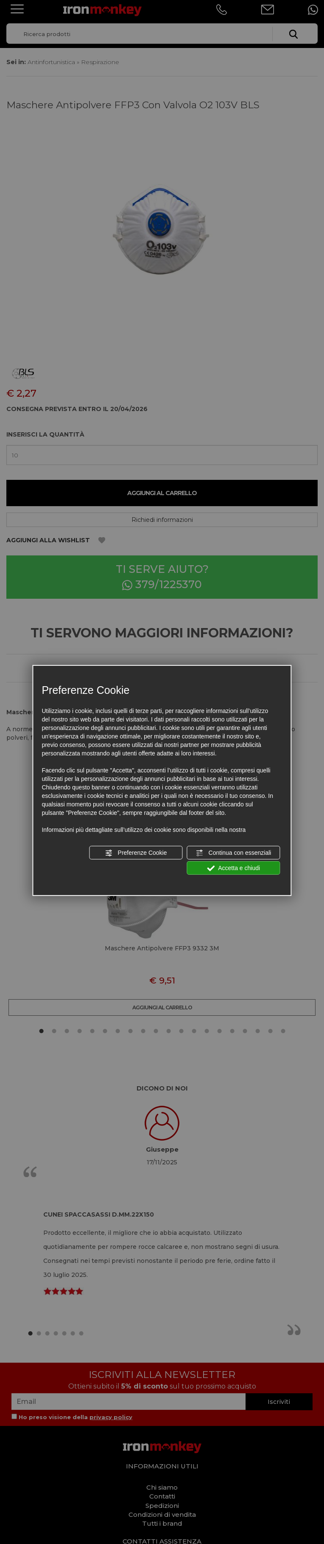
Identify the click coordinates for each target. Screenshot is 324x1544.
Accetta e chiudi (233, 868)
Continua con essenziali (233, 853)
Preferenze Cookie (136, 853)
